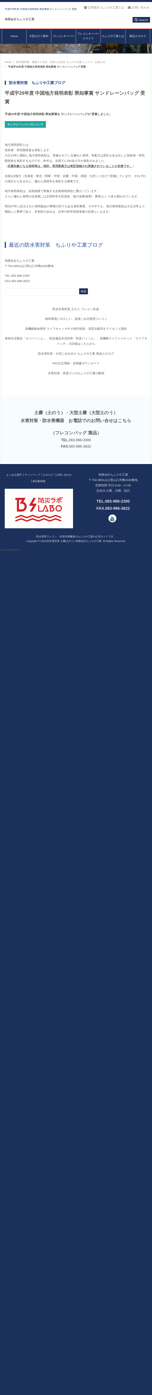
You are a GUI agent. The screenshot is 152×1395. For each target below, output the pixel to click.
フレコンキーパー (63, 45)
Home (14, 45)
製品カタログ (137, 45)
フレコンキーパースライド (88, 45)
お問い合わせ (138, 7)
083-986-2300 (80, 1277)
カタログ (48, 1311)
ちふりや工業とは (113, 45)
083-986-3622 (80, 1283)
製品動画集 (39, 1317)
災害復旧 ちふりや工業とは (104, 7)
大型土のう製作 (38, 45)
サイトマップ (32, 1311)
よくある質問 (14, 1311)
